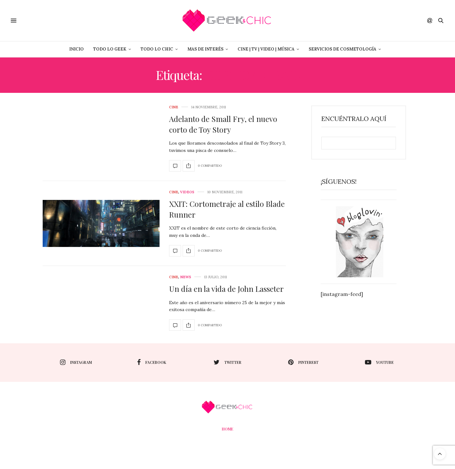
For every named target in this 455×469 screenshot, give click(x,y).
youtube (379, 362)
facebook (151, 362)
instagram (76, 362)
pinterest (303, 362)
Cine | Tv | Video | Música (266, 49)
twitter (227, 362)
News (185, 277)
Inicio (76, 49)
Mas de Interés (205, 49)
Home (227, 428)
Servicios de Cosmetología (342, 49)
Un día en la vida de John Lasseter (226, 289)
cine (173, 107)
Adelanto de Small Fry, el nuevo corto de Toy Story (223, 124)
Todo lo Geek (109, 49)
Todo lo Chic (157, 49)
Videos (187, 192)
